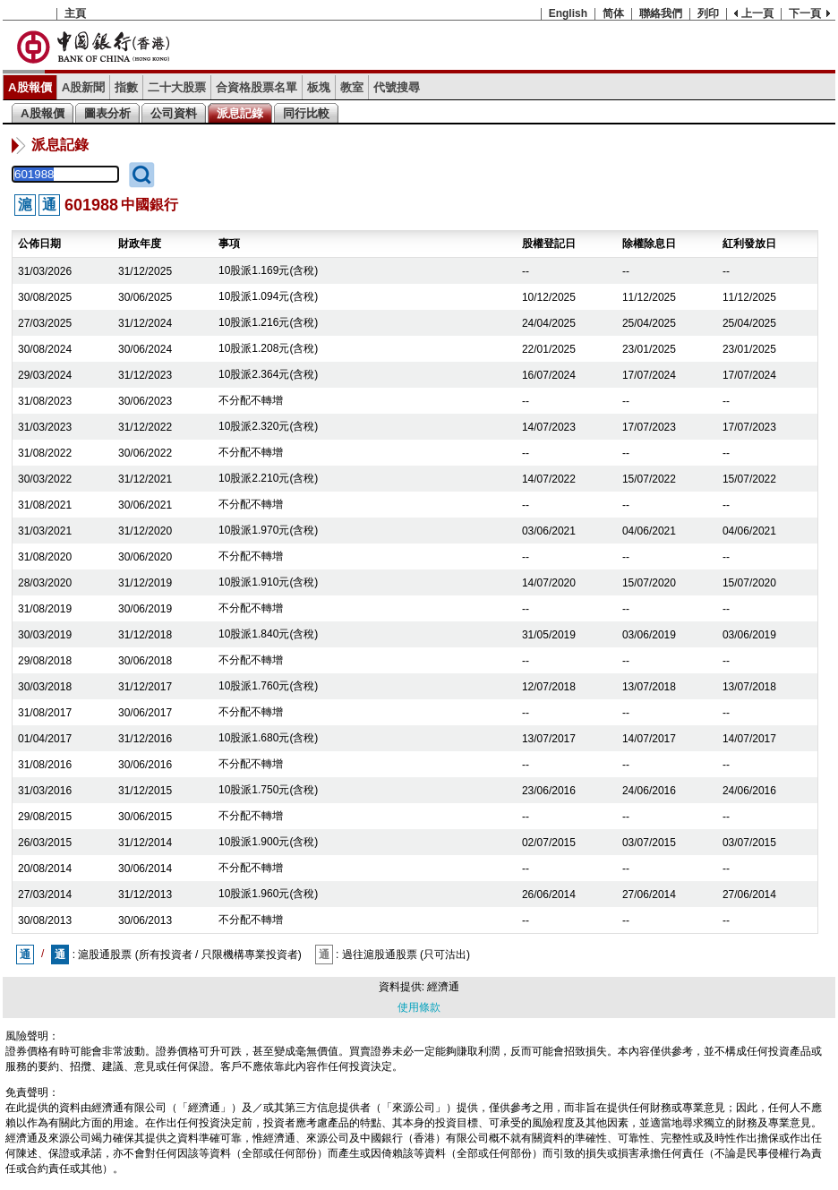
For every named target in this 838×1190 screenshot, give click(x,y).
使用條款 (419, 1007)
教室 (351, 87)
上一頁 (757, 13)
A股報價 (30, 87)
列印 (708, 13)
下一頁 (805, 13)
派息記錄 (240, 113)
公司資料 (173, 113)
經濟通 (443, 986)
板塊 (318, 87)
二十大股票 (177, 87)
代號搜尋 (396, 87)
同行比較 (306, 113)
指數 (126, 87)
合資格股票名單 (256, 87)
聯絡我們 (660, 13)
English (568, 13)
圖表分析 (107, 113)
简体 (613, 13)
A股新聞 (84, 87)
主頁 (75, 13)
